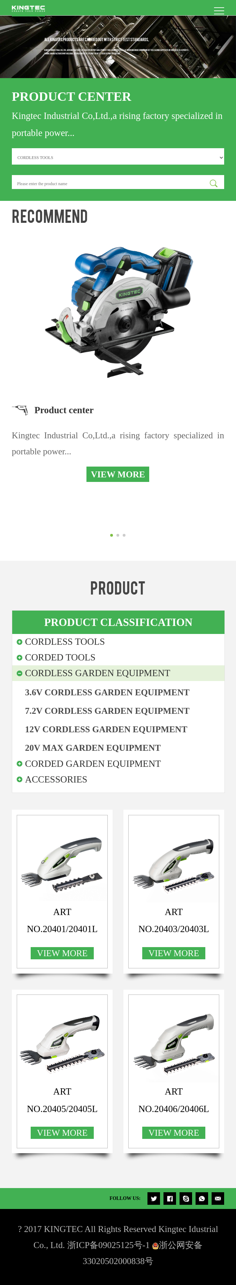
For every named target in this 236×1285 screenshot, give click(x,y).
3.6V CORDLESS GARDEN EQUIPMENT (107, 692)
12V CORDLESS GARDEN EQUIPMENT (106, 729)
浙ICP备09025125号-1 (108, 1245)
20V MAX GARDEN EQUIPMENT (93, 748)
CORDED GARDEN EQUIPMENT (93, 763)
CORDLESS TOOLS (65, 641)
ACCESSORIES (56, 779)
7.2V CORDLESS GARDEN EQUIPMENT (107, 711)
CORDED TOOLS (60, 657)
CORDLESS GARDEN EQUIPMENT (97, 673)
